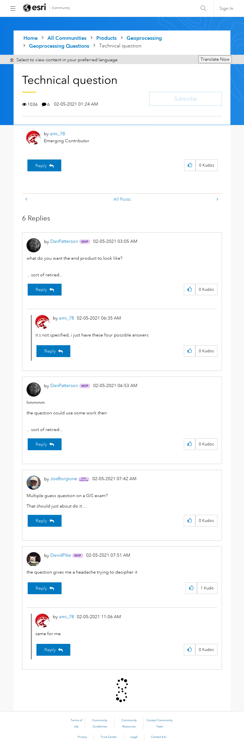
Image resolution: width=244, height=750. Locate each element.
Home (30, 38)
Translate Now (215, 59)
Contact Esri (159, 737)
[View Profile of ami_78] (57, 133)
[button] (189, 165)
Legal (134, 737)
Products (106, 38)
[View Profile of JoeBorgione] (63, 478)
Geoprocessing (144, 38)
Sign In (226, 8)
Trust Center (109, 737)
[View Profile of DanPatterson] (64, 241)
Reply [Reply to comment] (41, 289)
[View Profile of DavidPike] (60, 555)
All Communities (66, 38)
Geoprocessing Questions (59, 46)
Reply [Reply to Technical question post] (41, 166)
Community (61, 8)
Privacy (82, 737)
